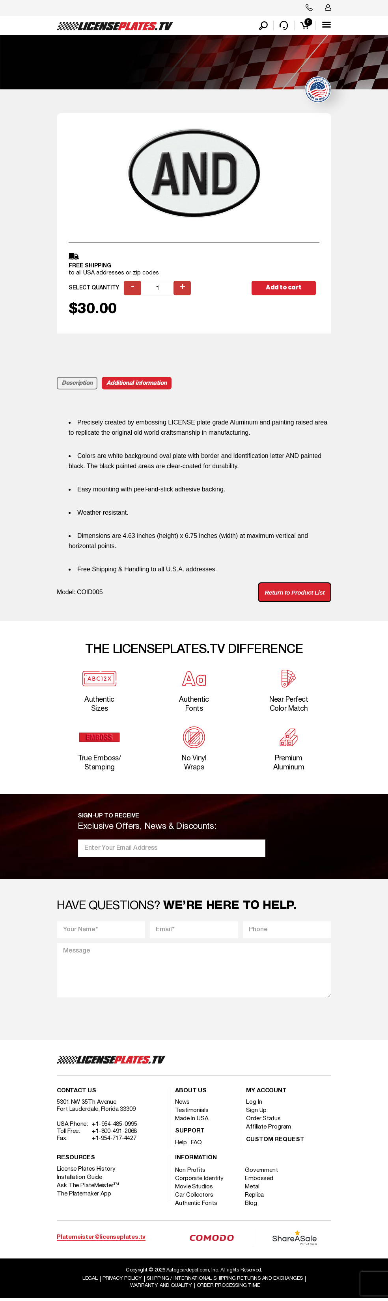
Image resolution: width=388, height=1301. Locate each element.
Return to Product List (293, 593)
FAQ (196, 1144)
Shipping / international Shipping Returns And (225, 1280)
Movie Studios (194, 1189)
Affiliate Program (268, 1129)
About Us (191, 1093)
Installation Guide (79, 1179)
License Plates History (86, 1171)
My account (266, 1093)
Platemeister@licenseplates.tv (101, 1239)
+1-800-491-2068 (114, 1133)
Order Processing (228, 1287)
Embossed (260, 1180)
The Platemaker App (84, 1196)
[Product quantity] (157, 289)
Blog (252, 1205)
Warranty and (161, 1287)
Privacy (122, 1280)
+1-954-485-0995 (114, 1126)
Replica (255, 1197)
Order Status (263, 1120)
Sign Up (256, 1112)
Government (262, 1172)
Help (181, 1144)
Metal (253, 1189)
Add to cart (285, 288)
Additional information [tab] (136, 384)
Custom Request (275, 1142)
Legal (89, 1280)
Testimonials (192, 1112)
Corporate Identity (199, 1180)
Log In (254, 1104)
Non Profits (190, 1172)
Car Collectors (194, 1197)
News (182, 1104)
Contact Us (76, 1093)
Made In (192, 1120)
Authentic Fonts (196, 1205)
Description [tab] (77, 384)
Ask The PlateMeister (88, 1187)
